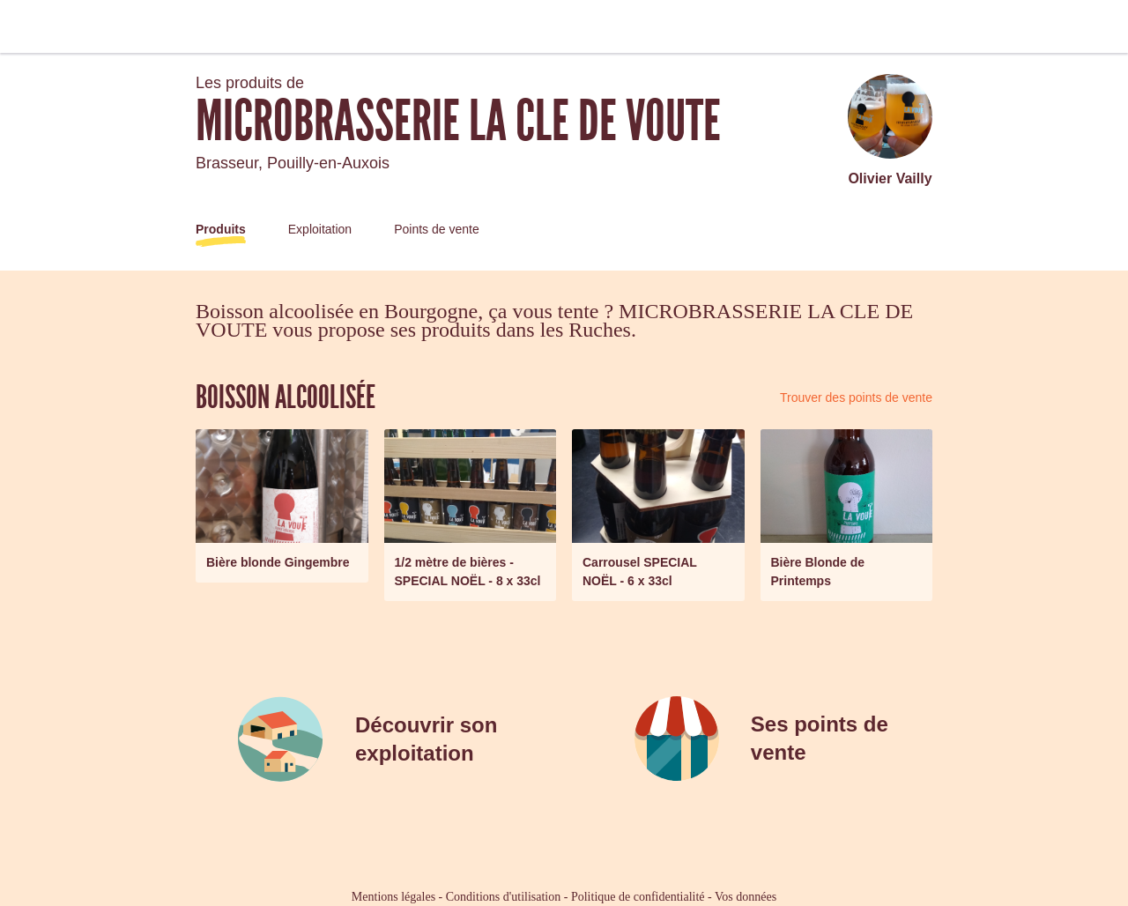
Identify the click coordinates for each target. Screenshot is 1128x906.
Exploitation (320, 229)
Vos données (745, 896)
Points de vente (436, 229)
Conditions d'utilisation (503, 896)
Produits (221, 229)
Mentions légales (393, 896)
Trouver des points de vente (856, 397)
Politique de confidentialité (638, 896)
